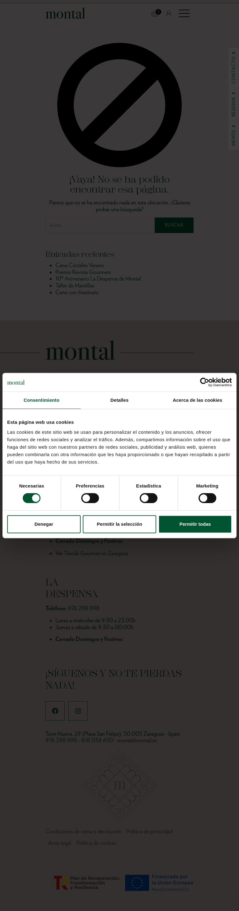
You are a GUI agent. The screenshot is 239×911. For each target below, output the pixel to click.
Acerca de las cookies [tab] (197, 400)
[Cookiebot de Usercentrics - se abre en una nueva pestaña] (204, 382)
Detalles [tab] (119, 400)
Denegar (44, 524)
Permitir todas (195, 524)
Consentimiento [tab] (41, 400)
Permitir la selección (119, 524)
